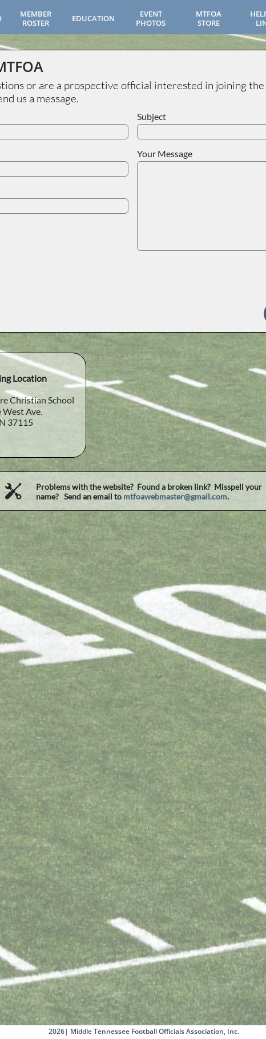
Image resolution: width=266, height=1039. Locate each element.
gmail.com (209, 496)
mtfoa (133, 496)
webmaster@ (167, 496)
